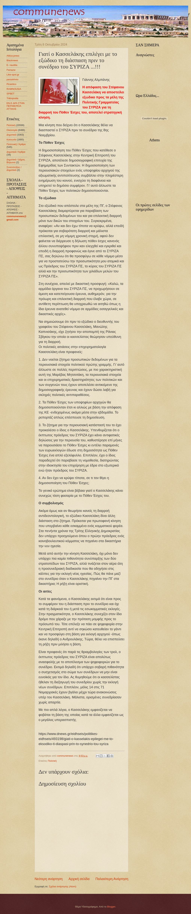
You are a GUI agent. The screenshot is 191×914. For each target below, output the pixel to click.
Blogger (111, 906)
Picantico (11, 84)
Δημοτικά (11, 134)
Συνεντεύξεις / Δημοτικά (14, 168)
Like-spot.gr (13, 74)
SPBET (10, 93)
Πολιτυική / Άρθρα (16, 144)
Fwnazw (11, 70)
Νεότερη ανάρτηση (49, 879)
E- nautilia (12, 65)
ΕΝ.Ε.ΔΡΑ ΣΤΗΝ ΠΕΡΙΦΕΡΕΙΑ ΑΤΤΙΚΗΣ (16, 106)
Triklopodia (12, 98)
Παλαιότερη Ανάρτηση (112, 879)
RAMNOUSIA (14, 89)
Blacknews (12, 60)
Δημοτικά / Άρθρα (16, 151)
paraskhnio (12, 79)
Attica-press (13, 55)
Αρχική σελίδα (79, 879)
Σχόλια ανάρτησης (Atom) (62, 886)
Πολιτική (52, 760)
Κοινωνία (11, 139)
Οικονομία (12, 130)
